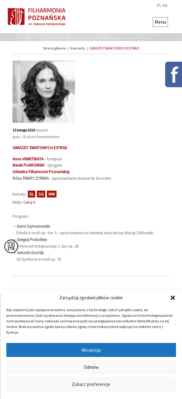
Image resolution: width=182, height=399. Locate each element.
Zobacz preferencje (91, 384)
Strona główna (54, 48)
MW (51, 194)
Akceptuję (91, 350)
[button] (173, 298)
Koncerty (78, 48)
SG (41, 194)
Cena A (29, 202)
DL (31, 194)
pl (159, 5)
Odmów (91, 367)
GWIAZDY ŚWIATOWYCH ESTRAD (114, 48)
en (165, 5)
